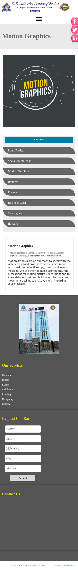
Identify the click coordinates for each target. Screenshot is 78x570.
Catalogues (15, 213)
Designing (7, 399)
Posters (12, 192)
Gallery (6, 403)
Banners (13, 181)
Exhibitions (8, 389)
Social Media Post (19, 161)
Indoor (5, 379)
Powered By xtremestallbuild (65, 565)
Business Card (17, 202)
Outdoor (6, 375)
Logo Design (16, 150)
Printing (6, 394)
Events (5, 384)
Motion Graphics (18, 171)
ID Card (13, 223)
